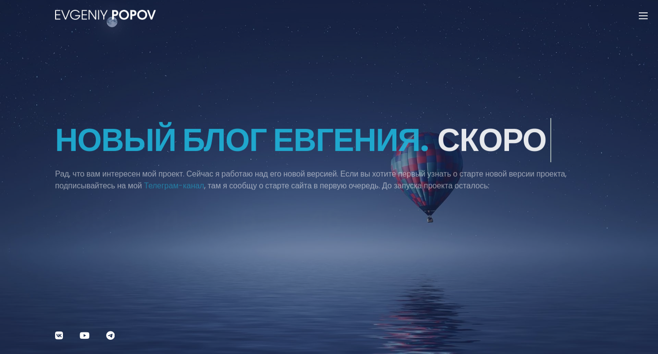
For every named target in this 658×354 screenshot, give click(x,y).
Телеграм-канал (174, 189)
